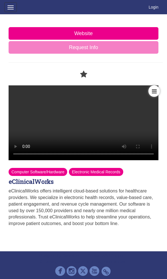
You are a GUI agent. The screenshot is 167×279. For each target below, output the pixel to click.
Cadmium (70, 255)
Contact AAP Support (106, 255)
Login (153, 7)
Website (83, 33)
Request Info (83, 47)
